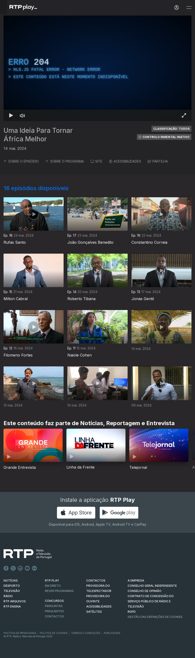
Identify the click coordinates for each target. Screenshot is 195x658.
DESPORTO (12, 585)
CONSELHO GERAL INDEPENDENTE (152, 585)
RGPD (132, 611)
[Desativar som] (22, 115)
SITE (96, 161)
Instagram (20, 568)
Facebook (6, 568)
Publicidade (112, 633)
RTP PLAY (52, 580)
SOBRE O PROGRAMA (64, 161)
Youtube (27, 568)
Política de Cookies (54, 633)
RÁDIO (8, 596)
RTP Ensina (12, 606)
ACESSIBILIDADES (125, 161)
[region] (97, 68)
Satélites (94, 611)
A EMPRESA (136, 580)
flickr (34, 568)
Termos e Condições (85, 633)
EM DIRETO (53, 585)
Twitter (13, 568)
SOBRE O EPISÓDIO (21, 161)
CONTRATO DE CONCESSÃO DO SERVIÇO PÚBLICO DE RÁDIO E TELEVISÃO (151, 601)
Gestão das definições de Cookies (155, 617)
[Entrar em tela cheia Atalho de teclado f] (184, 115)
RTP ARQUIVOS (15, 601)
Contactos (54, 616)
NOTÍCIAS (11, 580)
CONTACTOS (95, 580)
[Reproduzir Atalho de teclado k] (11, 115)
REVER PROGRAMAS (59, 591)
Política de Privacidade (20, 633)
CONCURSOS (54, 601)
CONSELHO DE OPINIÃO (144, 591)
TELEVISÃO (12, 591)
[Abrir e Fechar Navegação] (189, 7)
